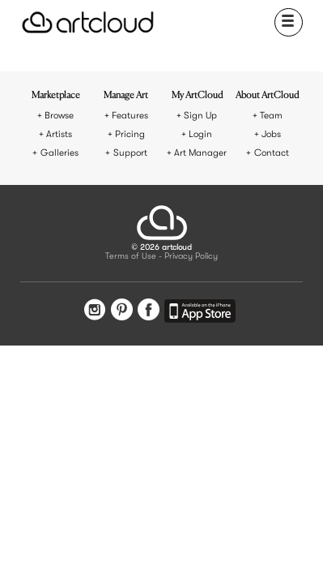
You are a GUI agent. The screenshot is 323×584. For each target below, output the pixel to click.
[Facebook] (148, 311)
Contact (271, 153)
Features (130, 115)
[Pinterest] (122, 311)
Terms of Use (130, 256)
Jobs (271, 134)
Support (130, 153)
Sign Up (200, 115)
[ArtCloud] (87, 22)
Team (271, 115)
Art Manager (200, 153)
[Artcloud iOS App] (200, 313)
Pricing (130, 134)
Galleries (59, 153)
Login (200, 134)
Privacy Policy (191, 256)
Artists (59, 134)
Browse (59, 115)
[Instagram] (94, 311)
